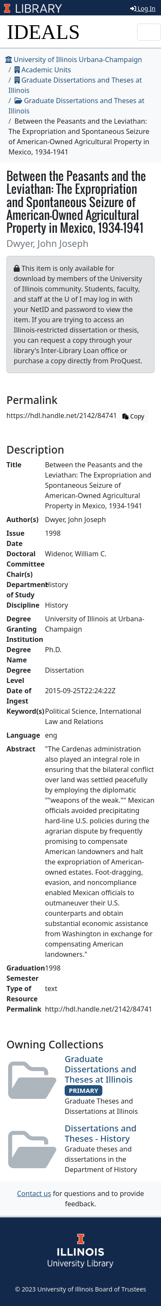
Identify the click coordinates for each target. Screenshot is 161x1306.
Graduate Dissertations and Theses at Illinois (101, 1069)
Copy (133, 416)
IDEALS (43, 32)
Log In (142, 8)
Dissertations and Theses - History (101, 1133)
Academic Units (43, 69)
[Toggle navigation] (149, 32)
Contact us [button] (34, 1193)
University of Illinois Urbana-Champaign (73, 59)
